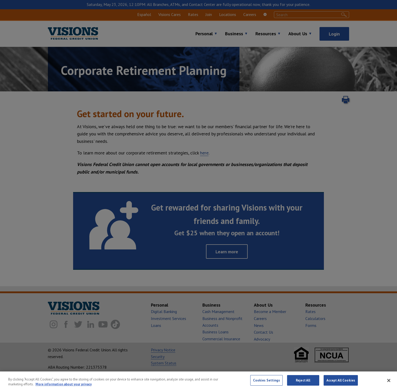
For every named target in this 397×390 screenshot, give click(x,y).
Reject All (303, 383)
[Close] (388, 383)
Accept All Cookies (340, 383)
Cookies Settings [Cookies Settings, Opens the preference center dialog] (266, 383)
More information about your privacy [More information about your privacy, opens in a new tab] (64, 387)
